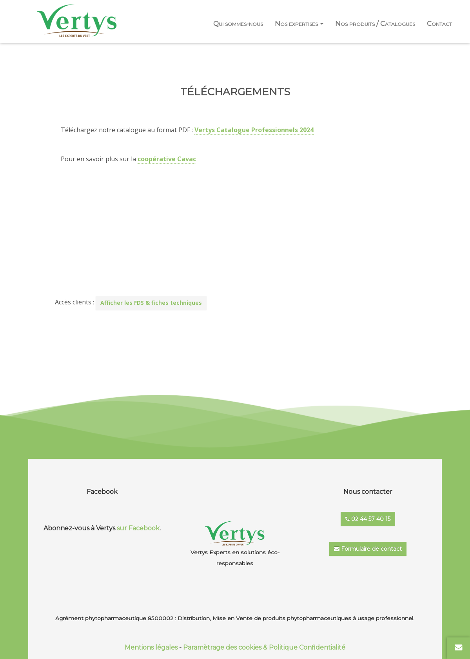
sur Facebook (138, 528)
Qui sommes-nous (238, 23)
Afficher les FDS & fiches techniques (151, 302)
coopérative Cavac (167, 159)
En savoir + (228, 230)
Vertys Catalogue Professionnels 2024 (254, 130)
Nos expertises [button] (299, 23)
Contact (439, 23)
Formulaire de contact (368, 548)
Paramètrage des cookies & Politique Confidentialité (264, 647)
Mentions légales (151, 647)
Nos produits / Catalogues (375, 23)
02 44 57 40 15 (367, 518)
